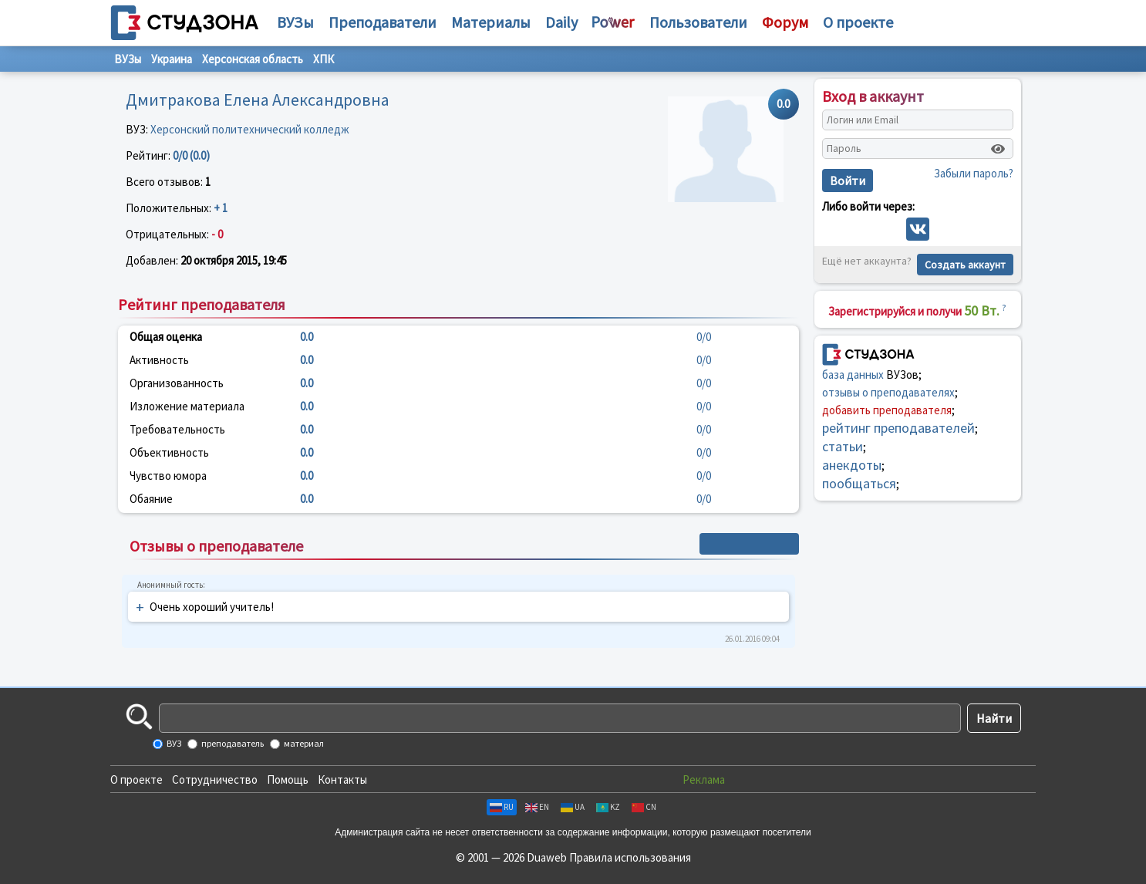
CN (644, 806)
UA (573, 806)
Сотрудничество (215, 779)
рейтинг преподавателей (898, 428)
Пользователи (698, 22)
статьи (842, 446)
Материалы (491, 22)
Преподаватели (382, 22)
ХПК (323, 59)
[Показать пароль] (998, 149)
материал (303, 743)
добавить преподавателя (887, 410)
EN (537, 806)
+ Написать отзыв (749, 544)
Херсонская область (252, 59)
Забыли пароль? (973, 173)
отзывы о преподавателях (888, 392)
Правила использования (630, 857)
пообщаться (859, 483)
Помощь (287, 779)
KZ (608, 806)
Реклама (704, 779)
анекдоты (851, 465)
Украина (171, 59)
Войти (847, 180)
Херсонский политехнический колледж (249, 129)
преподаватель (232, 743)
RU (502, 806)
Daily (561, 22)
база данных (853, 374)
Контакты (342, 779)
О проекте (136, 779)
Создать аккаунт (965, 265)
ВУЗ (173, 743)
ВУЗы (295, 22)
